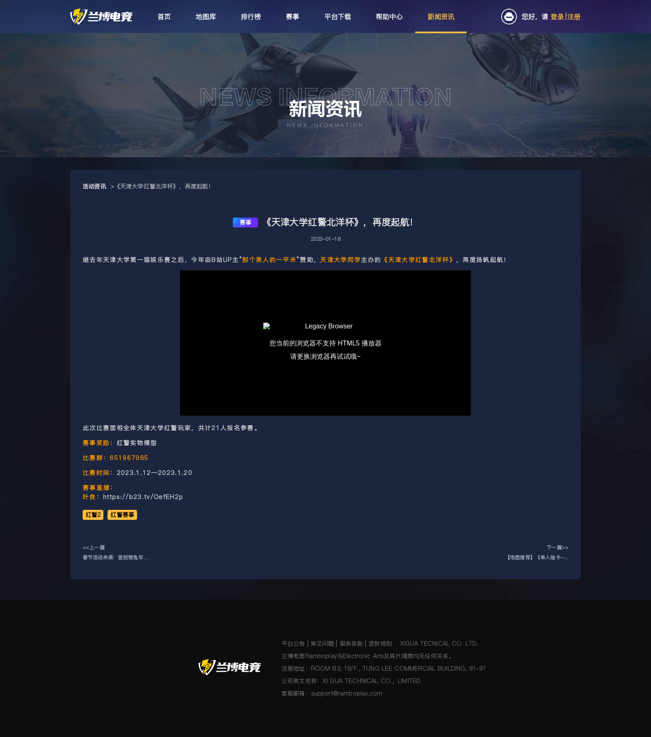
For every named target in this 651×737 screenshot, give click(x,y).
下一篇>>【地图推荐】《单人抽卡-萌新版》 (536, 553)
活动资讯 (94, 186)
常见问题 (322, 643)
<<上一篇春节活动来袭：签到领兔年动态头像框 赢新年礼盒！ (115, 553)
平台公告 (293, 643)
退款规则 (380, 643)
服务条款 (351, 643)
